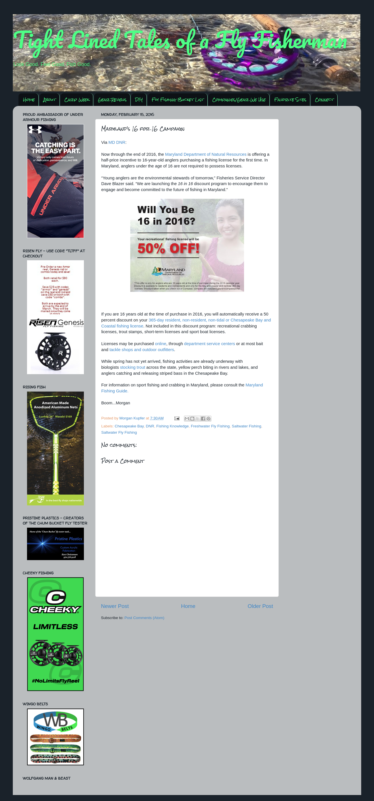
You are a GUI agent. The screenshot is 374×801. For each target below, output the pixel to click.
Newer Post (115, 606)
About (50, 99)
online (160, 343)
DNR (150, 426)
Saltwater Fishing (246, 426)
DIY (139, 99)
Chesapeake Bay (129, 426)
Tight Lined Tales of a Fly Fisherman (180, 39)
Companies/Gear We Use (239, 99)
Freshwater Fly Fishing (210, 426)
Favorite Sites (290, 99)
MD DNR (116, 142)
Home (29, 99)
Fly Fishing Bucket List (178, 99)
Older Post (260, 606)
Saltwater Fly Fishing (119, 432)
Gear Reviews (112, 99)
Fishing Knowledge (172, 426)
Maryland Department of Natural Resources (205, 154)
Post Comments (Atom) (144, 618)
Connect (324, 99)
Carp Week (76, 99)
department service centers (209, 343)
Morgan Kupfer (132, 418)
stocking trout (132, 367)
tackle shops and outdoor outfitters (141, 349)
